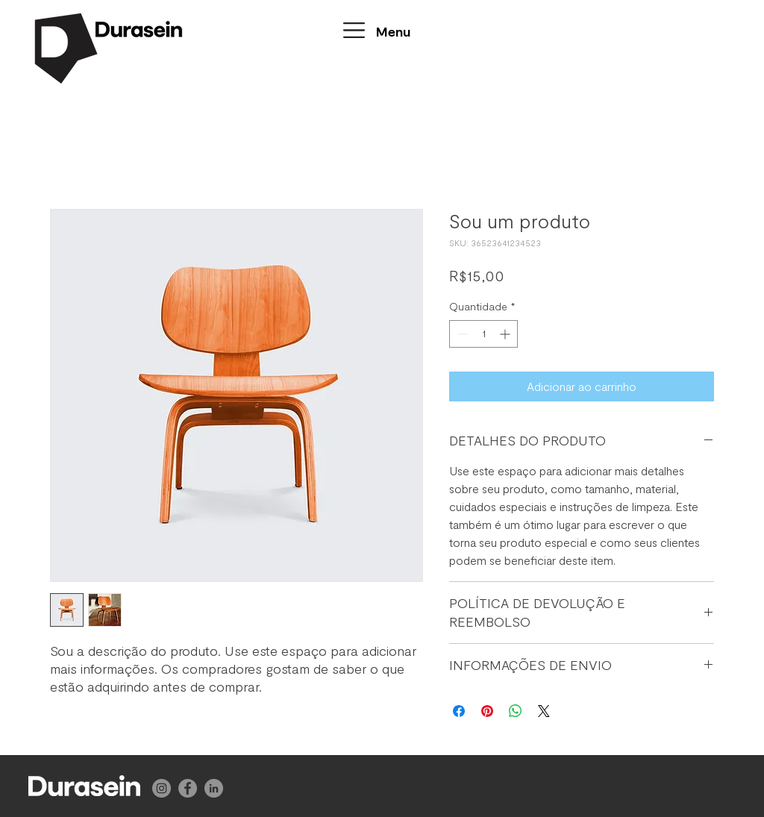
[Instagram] (161, 788)
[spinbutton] (483, 334)
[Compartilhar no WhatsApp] (516, 711)
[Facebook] (187, 788)
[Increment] (506, 334)
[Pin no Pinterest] (487, 711)
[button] (354, 30)
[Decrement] (460, 334)
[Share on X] (544, 711)
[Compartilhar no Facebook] (459, 711)
